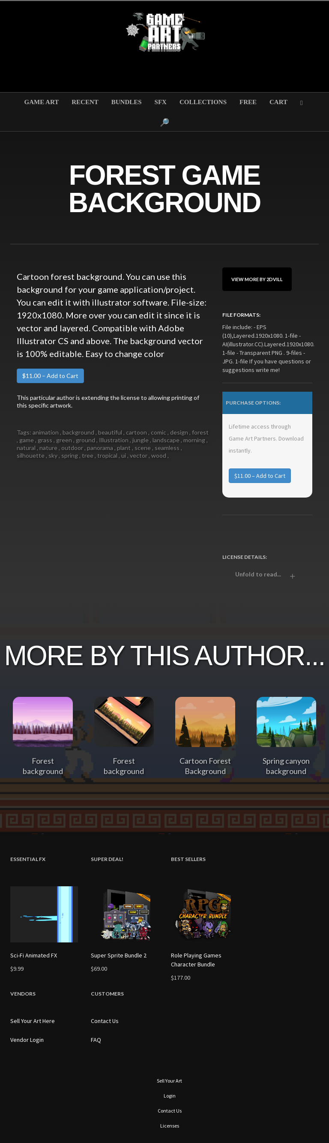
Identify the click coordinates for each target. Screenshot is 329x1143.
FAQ (96, 1040)
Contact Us (105, 1021)
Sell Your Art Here (32, 1021)
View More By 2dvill (257, 279)
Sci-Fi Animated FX (33, 955)
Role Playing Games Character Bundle (196, 959)
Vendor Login (27, 1040)
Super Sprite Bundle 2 (119, 955)
